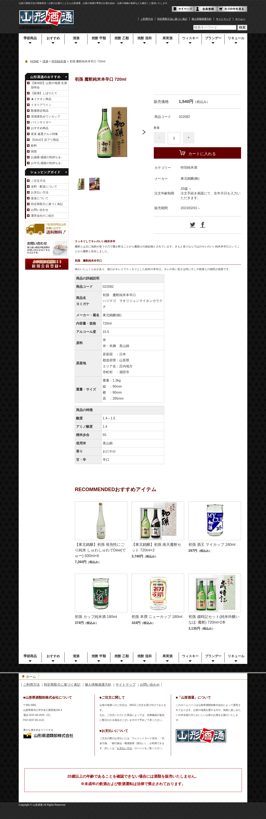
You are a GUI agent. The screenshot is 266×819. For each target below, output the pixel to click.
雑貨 (34, 151)
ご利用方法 (146, 18)
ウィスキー (190, 38)
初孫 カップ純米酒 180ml (96, 617)
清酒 (76, 38)
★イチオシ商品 (41, 99)
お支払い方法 (39, 192)
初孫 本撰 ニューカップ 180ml (157, 617)
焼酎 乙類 (122, 38)
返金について (39, 198)
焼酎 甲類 (99, 38)
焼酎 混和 (144, 38)
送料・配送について (44, 186)
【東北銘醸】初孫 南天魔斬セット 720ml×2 (156, 547)
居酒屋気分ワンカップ (45, 116)
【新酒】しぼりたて (44, 93)
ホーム (31, 676)
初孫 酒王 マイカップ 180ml (211, 544)
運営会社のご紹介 (42, 215)
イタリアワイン (41, 104)
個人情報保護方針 (202, 18)
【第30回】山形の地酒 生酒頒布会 (49, 85)
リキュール (236, 38)
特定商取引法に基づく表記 (172, 18)
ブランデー (213, 38)
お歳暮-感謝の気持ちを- (46, 157)
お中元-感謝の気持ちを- (46, 163)
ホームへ (240, 18)
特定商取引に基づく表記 (47, 204)
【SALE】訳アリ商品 (45, 139)
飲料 (34, 145)
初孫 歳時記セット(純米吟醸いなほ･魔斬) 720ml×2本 (213, 619)
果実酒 (167, 38)
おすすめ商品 (39, 128)
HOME (34, 61)
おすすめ (53, 38)
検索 (242, 27)
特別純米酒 (59, 61)
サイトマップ (223, 18)
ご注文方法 (38, 180)
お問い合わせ (39, 209)
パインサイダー (41, 122)
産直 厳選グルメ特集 (44, 134)
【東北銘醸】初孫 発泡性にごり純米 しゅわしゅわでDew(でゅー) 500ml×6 (100, 550)
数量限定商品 (39, 110)
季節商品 (30, 38)
